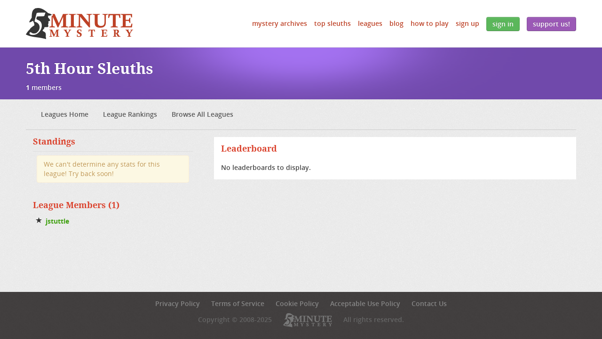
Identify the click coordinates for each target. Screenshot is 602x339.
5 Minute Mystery (79, 23)
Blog (396, 23)
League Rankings (130, 114)
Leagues (370, 23)
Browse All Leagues (202, 114)
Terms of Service (237, 303)
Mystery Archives (279, 23)
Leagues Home (64, 114)
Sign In (503, 23)
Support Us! (551, 23)
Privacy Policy (177, 303)
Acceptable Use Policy (365, 303)
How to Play (430, 23)
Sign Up (467, 23)
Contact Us (429, 303)
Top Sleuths (332, 23)
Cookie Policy (297, 303)
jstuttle (57, 221)
